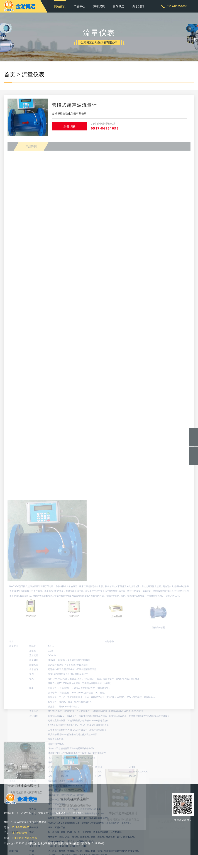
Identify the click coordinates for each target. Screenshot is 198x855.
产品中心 (79, 6)
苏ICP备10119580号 (92, 843)
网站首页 (60, 6)
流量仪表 (33, 75)
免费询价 (69, 130)
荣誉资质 (99, 6)
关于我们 (138, 6)
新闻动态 (118, 6)
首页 (9, 75)
